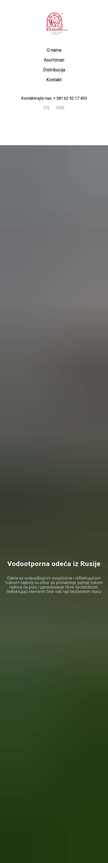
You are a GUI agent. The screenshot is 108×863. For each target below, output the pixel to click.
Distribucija (54, 69)
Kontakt (54, 79)
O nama (54, 50)
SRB (60, 107)
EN (46, 107)
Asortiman (54, 60)
